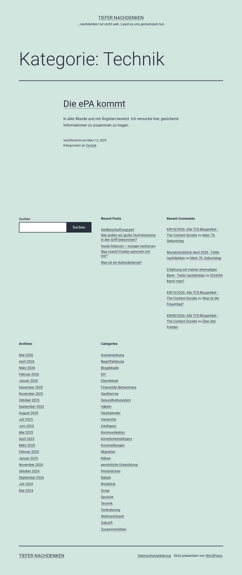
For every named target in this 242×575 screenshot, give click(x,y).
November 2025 (31, 394)
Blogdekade (110, 368)
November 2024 (31, 465)
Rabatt (106, 477)
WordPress (214, 556)
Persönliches (110, 471)
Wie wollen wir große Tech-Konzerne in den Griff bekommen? (128, 237)
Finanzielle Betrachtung (118, 387)
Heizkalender (111, 413)
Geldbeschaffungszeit (117, 230)
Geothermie (110, 394)
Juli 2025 (26, 419)
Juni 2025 (26, 426)
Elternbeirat (109, 381)
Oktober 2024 (29, 471)
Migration (108, 452)
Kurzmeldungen (113, 445)
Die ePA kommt (94, 103)
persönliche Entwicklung (119, 465)
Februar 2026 (29, 374)
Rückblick (108, 484)
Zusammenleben (113, 529)
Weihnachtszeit (112, 516)
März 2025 (27, 445)
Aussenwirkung (112, 355)
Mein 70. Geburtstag (205, 258)
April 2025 (26, 439)
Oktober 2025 (29, 400)
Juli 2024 (26, 484)
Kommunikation (113, 432)
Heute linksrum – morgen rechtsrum (128, 246)
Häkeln (106, 407)
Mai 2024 (26, 491)
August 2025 (28, 413)
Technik (91, 145)
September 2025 (31, 407)
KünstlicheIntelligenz (116, 439)
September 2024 (31, 477)
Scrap (105, 491)
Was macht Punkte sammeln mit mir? (125, 254)
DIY (103, 374)
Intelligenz (108, 426)
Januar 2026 (28, 381)
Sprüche (107, 497)
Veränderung (110, 510)
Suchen (24, 219)
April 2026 (26, 361)
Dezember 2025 (31, 387)
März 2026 (27, 368)
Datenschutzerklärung (154, 556)
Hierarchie (108, 419)
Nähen (106, 458)
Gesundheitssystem (116, 400)
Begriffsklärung (112, 361)
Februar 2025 (29, 452)
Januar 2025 (28, 458)
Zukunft (107, 523)
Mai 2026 (26, 355)
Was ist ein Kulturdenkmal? (121, 262)
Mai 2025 (26, 432)
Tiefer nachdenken (121, 17)
